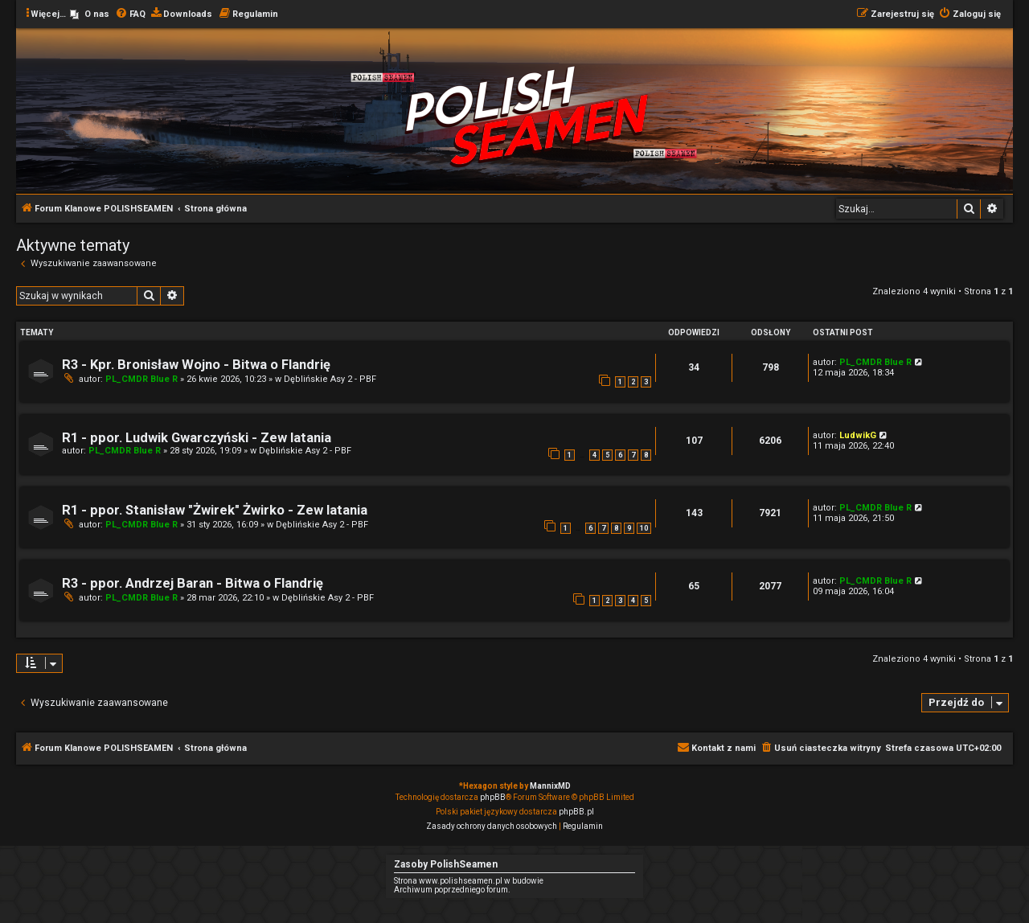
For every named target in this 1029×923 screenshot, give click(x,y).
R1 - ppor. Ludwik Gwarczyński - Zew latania (196, 437)
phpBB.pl (576, 811)
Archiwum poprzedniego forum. (452, 889)
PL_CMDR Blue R (141, 379)
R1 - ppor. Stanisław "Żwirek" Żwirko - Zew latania (214, 510)
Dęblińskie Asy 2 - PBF (330, 379)
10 (644, 528)
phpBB (493, 797)
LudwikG (857, 435)
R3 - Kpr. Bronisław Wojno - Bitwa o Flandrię (196, 364)
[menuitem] (89, 14)
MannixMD (550, 785)
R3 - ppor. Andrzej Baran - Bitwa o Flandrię (192, 583)
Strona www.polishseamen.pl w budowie (468, 880)
